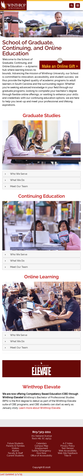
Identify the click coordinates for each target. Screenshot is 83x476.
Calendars (41, 443)
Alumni (15, 450)
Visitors (15, 448)
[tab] (41, 174)
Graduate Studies (41, 115)
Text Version (68, 448)
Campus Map (41, 446)
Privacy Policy (67, 446)
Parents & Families (15, 446)
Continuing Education (41, 196)
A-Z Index (68, 443)
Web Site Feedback (68, 453)
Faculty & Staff (15, 453)
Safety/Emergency (41, 450)
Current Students (15, 455)
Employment (41, 448)
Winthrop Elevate (41, 386)
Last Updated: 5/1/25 (11, 474)
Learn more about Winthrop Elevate (39, 407)
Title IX (67, 455)
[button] (6, 20)
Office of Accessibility (41, 455)
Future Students (15, 443)
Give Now (41, 453)
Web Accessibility (68, 450)
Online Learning (41, 276)
